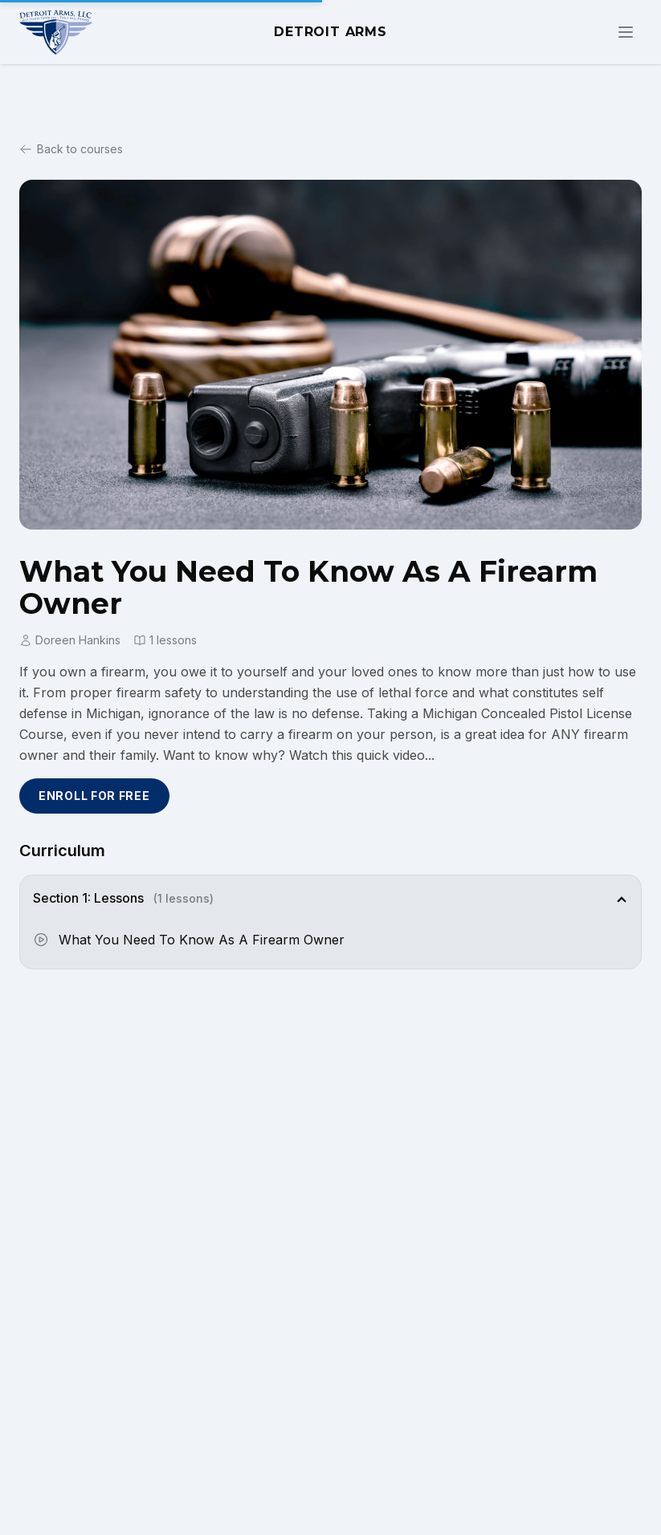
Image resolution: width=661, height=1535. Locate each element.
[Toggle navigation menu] (626, 32)
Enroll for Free (94, 795)
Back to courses (71, 149)
